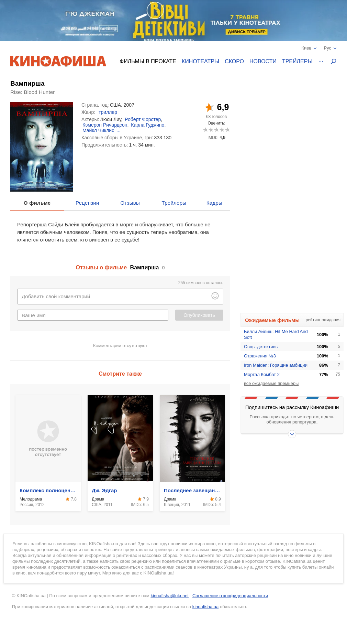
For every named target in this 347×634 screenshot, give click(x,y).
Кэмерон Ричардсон (104, 125)
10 (227, 129)
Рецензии (87, 203)
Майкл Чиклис (98, 130)
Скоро (234, 61)
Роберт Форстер (143, 119)
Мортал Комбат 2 (262, 374)
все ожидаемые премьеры (271, 383)
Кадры (214, 203)
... (118, 130)
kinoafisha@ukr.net (169, 595)
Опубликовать (199, 315)
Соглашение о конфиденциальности (230, 595)
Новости (263, 61)
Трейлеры (297, 61)
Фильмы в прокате (148, 61)
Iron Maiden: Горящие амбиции (275, 365)
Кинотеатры (200, 61)
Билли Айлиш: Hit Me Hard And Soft (276, 334)
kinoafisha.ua (205, 606)
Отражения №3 (260, 355)
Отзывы (130, 203)
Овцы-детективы (261, 346)
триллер (108, 112)
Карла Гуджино (147, 125)
